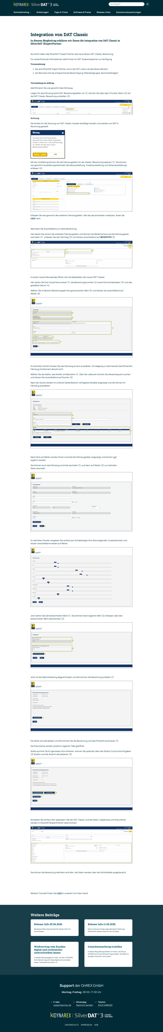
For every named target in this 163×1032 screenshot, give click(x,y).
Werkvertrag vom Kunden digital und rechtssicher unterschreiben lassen (49, 949)
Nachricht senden (84, 1005)
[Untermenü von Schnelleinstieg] (30, 12)
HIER (33, 218)
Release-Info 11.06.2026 (101, 924)
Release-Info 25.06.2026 (48, 924)
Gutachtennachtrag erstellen (105, 946)
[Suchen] (147, 4)
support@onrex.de (62, 1005)
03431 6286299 (105, 1005)
